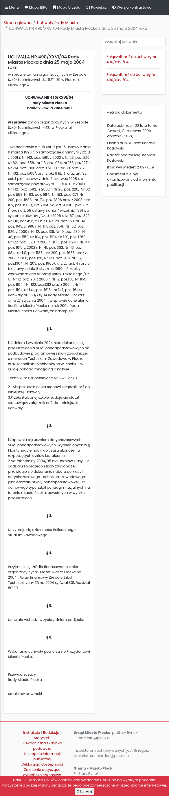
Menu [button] (12, 7)
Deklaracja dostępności (42, 764)
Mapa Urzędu (66, 7)
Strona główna (18, 22)
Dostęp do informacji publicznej (42, 756)
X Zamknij (84, 791)
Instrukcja (31, 732)
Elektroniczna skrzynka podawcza (42, 746)
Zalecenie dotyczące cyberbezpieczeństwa (42, 772)
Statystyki (42, 737)
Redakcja (51, 732)
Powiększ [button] (96, 7)
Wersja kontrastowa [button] (132, 7)
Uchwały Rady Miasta (57, 22)
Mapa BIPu (35, 7)
